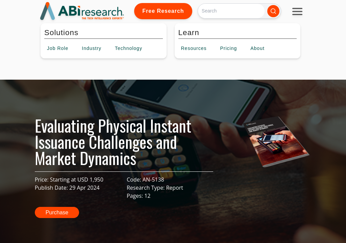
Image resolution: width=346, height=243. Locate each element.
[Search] (231, 11)
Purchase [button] (57, 212)
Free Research (163, 11)
